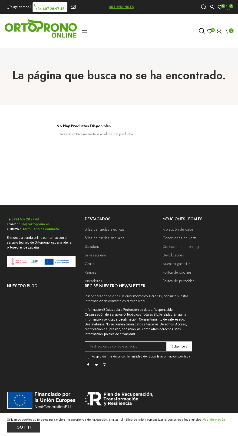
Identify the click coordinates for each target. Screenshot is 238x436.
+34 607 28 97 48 (26, 219)
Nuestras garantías (176, 263)
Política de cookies (177, 272)
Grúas (89, 263)
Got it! (24, 427)
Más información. (214, 419)
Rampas (90, 272)
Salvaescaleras (96, 255)
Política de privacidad (178, 281)
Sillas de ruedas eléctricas (104, 229)
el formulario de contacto (39, 229)
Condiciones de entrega (181, 246)
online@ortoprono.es (33, 224)
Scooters (92, 246)
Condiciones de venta (179, 238)
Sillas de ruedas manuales (104, 238)
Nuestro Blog (22, 285)
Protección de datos (178, 229)
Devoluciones (173, 255)
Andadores (93, 281)
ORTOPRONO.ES (121, 7)
